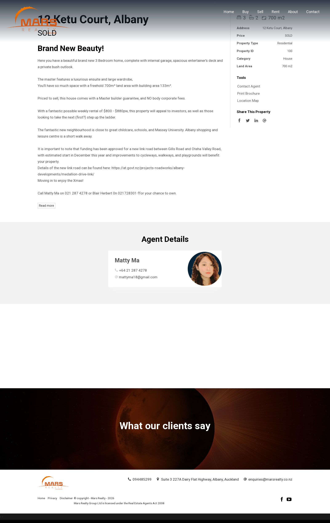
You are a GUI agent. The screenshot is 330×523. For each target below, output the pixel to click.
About (293, 11)
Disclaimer (66, 498)
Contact (312, 11)
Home (229, 11)
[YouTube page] (289, 500)
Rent (275, 11)
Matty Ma (127, 260)
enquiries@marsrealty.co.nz (270, 479)
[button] (263, 93)
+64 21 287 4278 (133, 270)
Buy (245, 11)
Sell (260, 11)
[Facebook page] (282, 500)
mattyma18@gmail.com (138, 277)
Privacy (52, 498)
